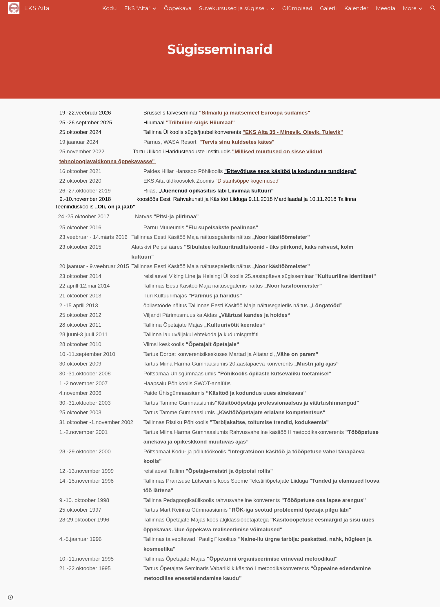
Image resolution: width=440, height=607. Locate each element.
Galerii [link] (328, 8)
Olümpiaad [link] (297, 8)
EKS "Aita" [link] (137, 8)
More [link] (410, 8)
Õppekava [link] (178, 8)
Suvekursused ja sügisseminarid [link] (234, 8)
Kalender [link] (356, 8)
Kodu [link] (109, 8)
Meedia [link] (385, 8)
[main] (220, 49)
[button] (433, 8)
